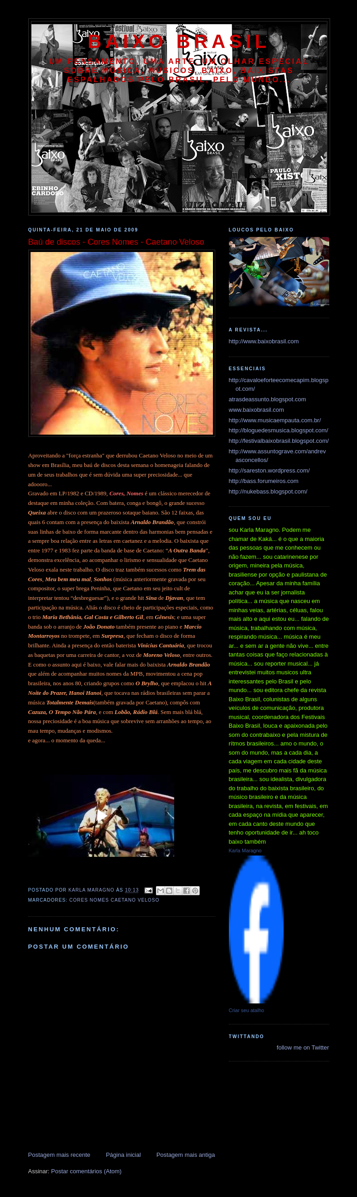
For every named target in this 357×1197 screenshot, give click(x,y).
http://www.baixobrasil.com (264, 341)
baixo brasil (179, 41)
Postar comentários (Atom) (86, 1171)
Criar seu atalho (246, 1010)
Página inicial (123, 1154)
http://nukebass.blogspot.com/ (268, 491)
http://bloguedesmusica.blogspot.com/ (278, 430)
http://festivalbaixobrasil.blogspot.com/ (279, 440)
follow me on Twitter (303, 1047)
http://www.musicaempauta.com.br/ (275, 420)
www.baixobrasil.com (256, 409)
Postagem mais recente (59, 1154)
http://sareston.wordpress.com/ (269, 470)
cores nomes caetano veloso (114, 900)
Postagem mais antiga (185, 1154)
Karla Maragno (245, 850)
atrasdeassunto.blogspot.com (267, 399)
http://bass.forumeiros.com (264, 481)
